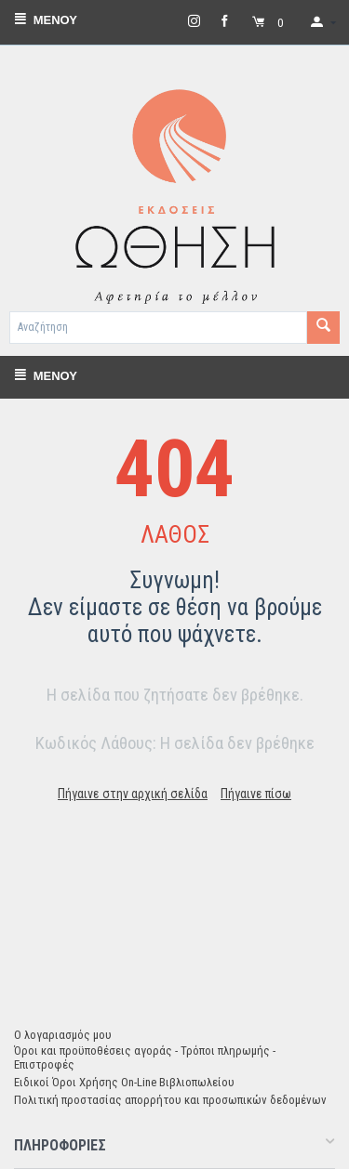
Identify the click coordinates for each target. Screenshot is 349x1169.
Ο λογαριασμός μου (63, 1035)
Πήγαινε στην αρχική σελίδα (133, 793)
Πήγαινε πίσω (256, 793)
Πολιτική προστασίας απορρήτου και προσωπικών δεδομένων (170, 1100)
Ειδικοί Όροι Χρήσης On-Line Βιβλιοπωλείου (124, 1082)
